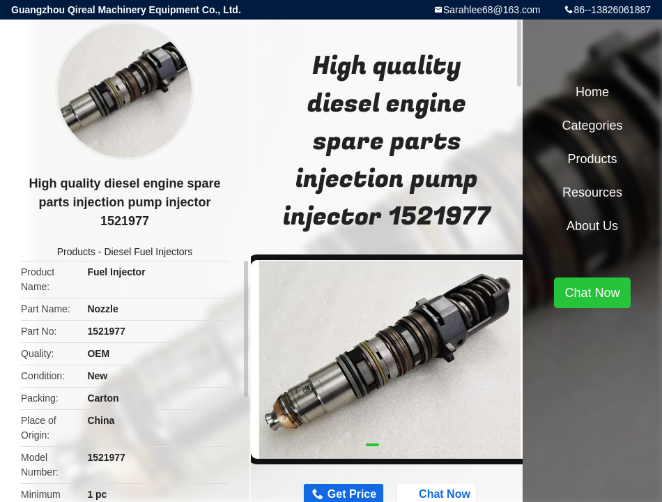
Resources (592, 192)
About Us (592, 226)
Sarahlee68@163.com (492, 9)
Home (592, 92)
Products (76, 251)
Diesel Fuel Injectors (148, 251)
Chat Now (591, 293)
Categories (592, 125)
